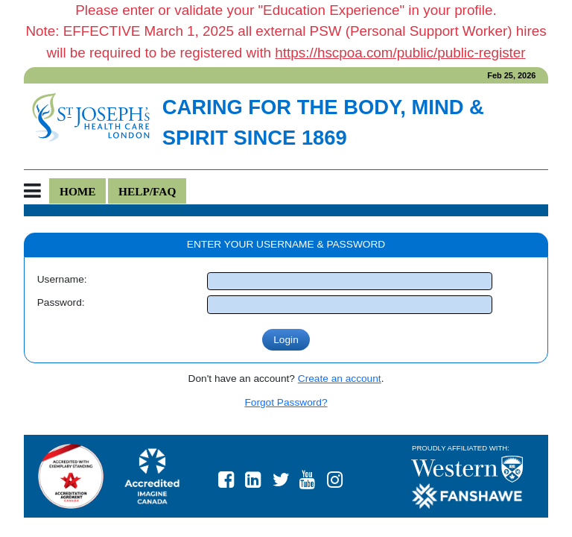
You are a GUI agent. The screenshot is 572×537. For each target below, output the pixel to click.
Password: (61, 302)
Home (78, 191)
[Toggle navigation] (36, 191)
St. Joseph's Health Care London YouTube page (313, 476)
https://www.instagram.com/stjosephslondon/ (341, 476)
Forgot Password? (285, 402)
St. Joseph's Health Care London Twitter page (287, 476)
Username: (62, 279)
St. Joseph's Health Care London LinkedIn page (259, 476)
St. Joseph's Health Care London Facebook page (232, 476)
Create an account (339, 378)
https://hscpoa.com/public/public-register (400, 52)
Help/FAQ (147, 191)
